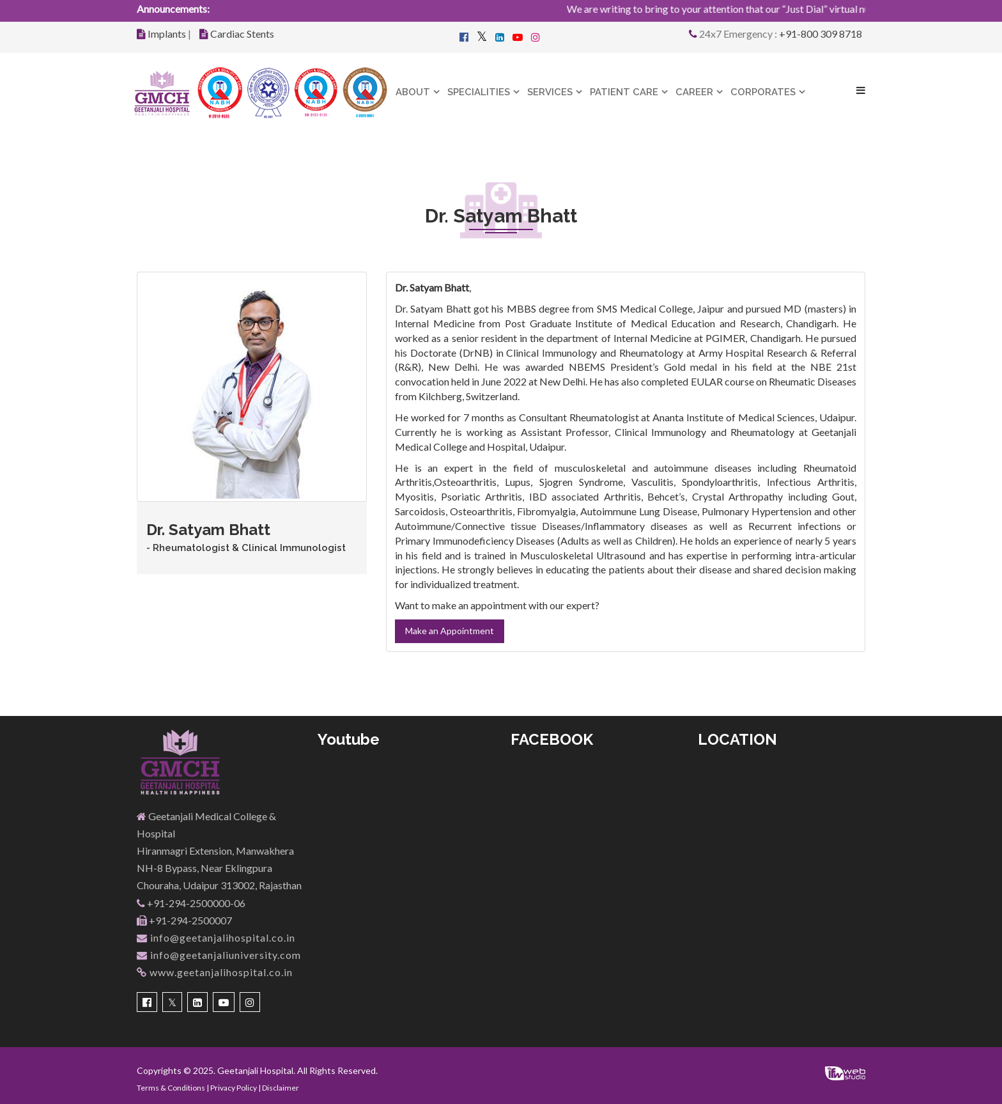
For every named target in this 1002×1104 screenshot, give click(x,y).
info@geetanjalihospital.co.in (216, 937)
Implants (167, 33)
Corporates (763, 92)
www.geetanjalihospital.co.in (215, 972)
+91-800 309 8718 (820, 33)
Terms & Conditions (171, 1087)
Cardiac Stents (242, 33)
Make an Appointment (449, 630)
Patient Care (624, 92)
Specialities (478, 92)
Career (694, 92)
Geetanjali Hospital (255, 1070)
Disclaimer (280, 1087)
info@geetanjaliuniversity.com (219, 955)
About (413, 92)
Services (550, 92)
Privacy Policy (233, 1087)
